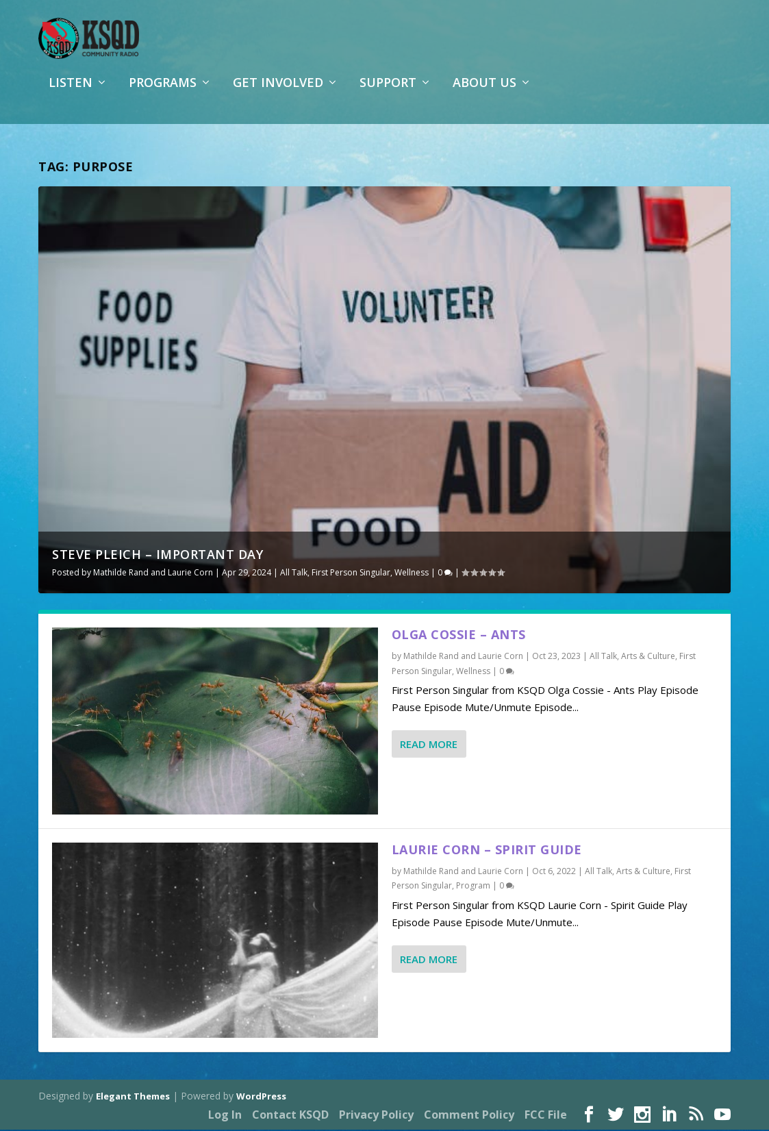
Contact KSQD (290, 1115)
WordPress (261, 1097)
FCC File (546, 1115)
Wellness (411, 574)
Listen (70, 92)
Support (388, 92)
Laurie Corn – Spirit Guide (487, 851)
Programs (163, 92)
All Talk (293, 574)
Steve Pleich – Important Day (157, 555)
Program (473, 887)
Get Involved (278, 92)
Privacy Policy (376, 1115)
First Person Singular (351, 574)
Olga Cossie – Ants (459, 635)
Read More (428, 745)
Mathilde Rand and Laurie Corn (153, 574)
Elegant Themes (133, 1097)
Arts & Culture (648, 657)
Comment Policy (469, 1115)
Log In (225, 1115)
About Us (484, 92)
